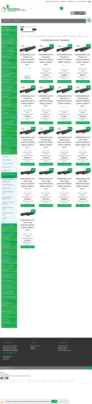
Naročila (32, 347)
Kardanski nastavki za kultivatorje (8, 203)
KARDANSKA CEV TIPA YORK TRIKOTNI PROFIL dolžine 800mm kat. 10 (82, 142)
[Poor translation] (6, 378)
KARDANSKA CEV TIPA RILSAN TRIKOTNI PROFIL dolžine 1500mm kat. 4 (27, 142)
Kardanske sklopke (7, 184)
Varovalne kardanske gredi (7, 192)
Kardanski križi (6, 170)
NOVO (4, 221)
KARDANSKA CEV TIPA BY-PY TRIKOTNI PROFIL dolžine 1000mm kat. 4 (82, 59)
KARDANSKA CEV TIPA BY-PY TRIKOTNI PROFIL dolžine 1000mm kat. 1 (27, 59)
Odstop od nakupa (62, 347)
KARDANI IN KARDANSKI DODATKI (36, 36)
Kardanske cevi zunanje (8, 179)
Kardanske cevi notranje (8, 177)
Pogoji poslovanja (62, 348)
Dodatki (4, 218)
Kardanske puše (6, 167)
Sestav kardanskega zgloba (7, 208)
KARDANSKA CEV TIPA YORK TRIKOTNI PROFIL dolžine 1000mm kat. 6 (82, 184)
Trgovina (7, 21)
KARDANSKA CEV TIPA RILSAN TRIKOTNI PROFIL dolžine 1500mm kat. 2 (82, 101)
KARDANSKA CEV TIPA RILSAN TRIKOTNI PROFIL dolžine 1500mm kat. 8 (64, 142)
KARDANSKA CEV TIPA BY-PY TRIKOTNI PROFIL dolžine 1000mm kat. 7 (46, 101)
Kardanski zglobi (6, 188)
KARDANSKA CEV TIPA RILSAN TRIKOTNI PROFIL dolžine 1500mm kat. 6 (46, 142)
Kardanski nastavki (7, 163)
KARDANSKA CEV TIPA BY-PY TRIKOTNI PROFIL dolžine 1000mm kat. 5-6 (27, 101)
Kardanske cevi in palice (8, 174)
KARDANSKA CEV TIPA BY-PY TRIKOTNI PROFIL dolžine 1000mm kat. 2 (46, 59)
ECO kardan (5, 156)
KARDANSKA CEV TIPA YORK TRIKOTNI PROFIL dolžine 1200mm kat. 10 (27, 184)
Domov (23, 36)
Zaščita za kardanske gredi (8, 213)
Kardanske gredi (6, 160)
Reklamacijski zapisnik (63, 346)
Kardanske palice (6, 181)
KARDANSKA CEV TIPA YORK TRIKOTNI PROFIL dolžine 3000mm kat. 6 (46, 184)
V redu (54, 401)
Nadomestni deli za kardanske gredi (7, 197)
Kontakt (17, 21)
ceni (83, 36)
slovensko (89, 1)
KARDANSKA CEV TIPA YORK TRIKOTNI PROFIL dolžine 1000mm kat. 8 (27, 225)
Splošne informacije (35, 346)
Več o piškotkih (63, 401)
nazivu (87, 36)
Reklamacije (33, 348)
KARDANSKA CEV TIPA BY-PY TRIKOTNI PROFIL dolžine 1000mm (64, 58)
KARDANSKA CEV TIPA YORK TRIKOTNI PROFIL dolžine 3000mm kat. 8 (64, 184)
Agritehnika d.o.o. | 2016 (6, 367)
